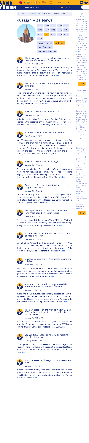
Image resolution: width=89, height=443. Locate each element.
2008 (40, 38)
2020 (59, 25)
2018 (40, 30)
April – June (60, 43)
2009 (66, 34)
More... (78, 51)
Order (82, 84)
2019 (66, 25)
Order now (65, 7)
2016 (53, 30)
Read (58, 75)
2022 (46, 25)
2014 (66, 30)
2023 (40, 25)
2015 (59, 30)
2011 (53, 34)
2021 (53, 25)
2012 (46, 34)
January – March (45, 43)
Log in (60, 2)
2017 (46, 30)
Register (68, 2)
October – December (47, 51)
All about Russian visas (31, 7)
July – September (45, 47)
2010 (59, 34)
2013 (40, 34)
